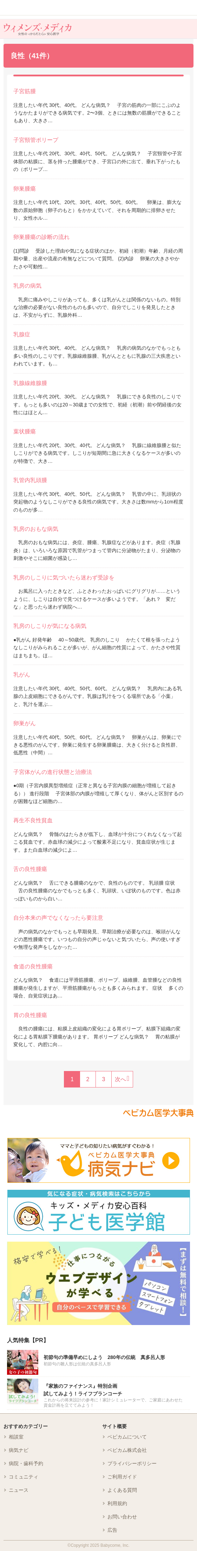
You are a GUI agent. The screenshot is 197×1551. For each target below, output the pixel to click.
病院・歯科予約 (26, 1463)
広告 (112, 1530)
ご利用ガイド (122, 1477)
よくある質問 (122, 1490)
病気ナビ (18, 1450)
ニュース (18, 1490)
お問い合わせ (122, 1516)
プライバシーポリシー (132, 1463)
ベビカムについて (127, 1437)
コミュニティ (23, 1477)
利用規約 (117, 1503)
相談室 (16, 1437)
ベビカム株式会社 (127, 1450)
